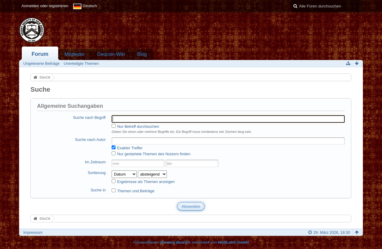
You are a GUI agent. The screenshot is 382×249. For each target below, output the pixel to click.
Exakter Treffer (127, 147)
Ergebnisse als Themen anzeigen (143, 181)
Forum (40, 54)
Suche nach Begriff (89, 117)
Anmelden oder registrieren (44, 6)
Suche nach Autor (90, 139)
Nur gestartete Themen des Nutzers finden (151, 153)
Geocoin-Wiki (111, 54)
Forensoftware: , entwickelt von (191, 242)
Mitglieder (74, 54)
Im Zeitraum (95, 162)
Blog (142, 54)
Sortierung (97, 172)
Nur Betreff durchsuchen (135, 126)
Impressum (32, 232)
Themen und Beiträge (133, 190)
